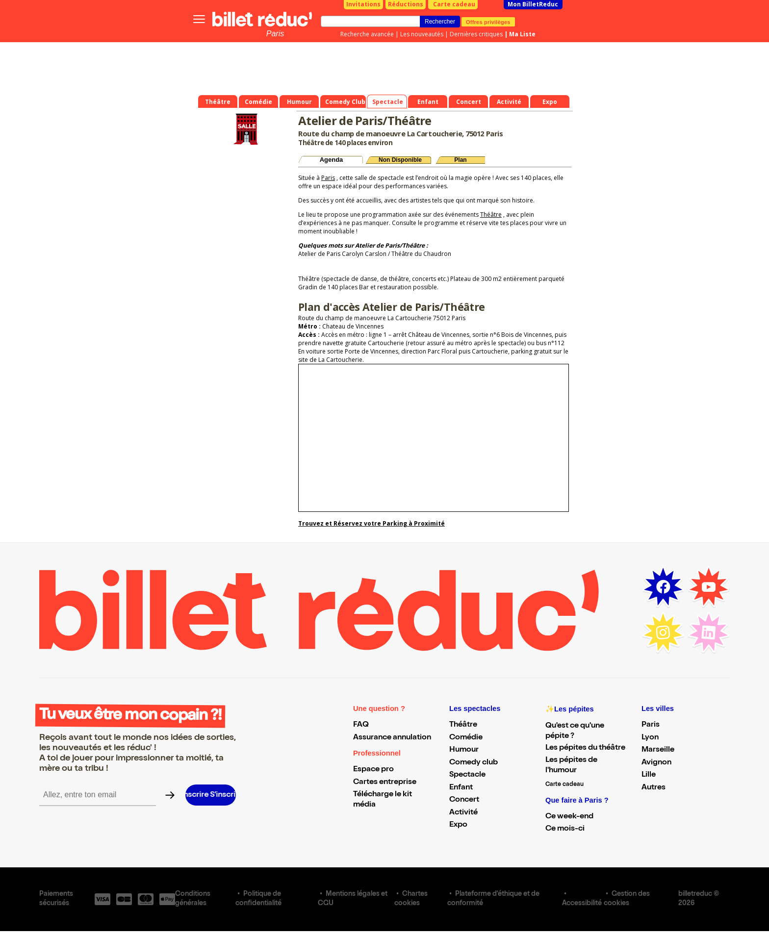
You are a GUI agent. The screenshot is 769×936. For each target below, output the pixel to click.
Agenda (331, 159)
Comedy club (473, 763)
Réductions (405, 4)
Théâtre (491, 214)
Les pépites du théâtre (585, 748)
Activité (463, 813)
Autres (653, 788)
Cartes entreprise (384, 782)
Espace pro (373, 770)
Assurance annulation (392, 738)
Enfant (461, 788)
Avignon (656, 763)
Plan (460, 159)
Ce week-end (569, 817)
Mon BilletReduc (533, 4)
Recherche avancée (367, 34)
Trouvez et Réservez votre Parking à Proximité (371, 523)
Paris (275, 33)
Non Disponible (400, 159)
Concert (464, 800)
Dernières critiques (476, 34)
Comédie (466, 738)
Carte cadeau (454, 4)
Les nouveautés (421, 34)
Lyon (650, 738)
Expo (458, 825)
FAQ (361, 725)
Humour (464, 750)
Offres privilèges (488, 22)
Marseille (657, 750)
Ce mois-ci (565, 829)
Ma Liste (522, 34)
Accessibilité (582, 903)
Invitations (363, 4)
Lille (648, 775)
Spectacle (467, 775)
